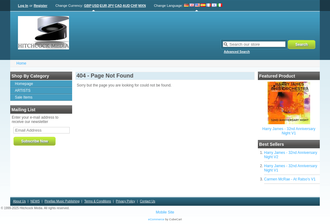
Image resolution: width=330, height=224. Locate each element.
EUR (103, 5)
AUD (126, 5)
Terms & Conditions (97, 201)
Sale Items (24, 97)
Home (21, 63)
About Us (19, 201)
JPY (111, 5)
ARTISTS (22, 90)
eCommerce (156, 219)
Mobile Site (165, 212)
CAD (118, 5)
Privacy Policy (125, 201)
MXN (142, 5)
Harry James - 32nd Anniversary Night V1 (288, 131)
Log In (23, 5)
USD (95, 5)
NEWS (35, 201)
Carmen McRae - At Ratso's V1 (289, 179)
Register (40, 5)
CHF (134, 5)
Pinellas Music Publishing (62, 201)
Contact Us (147, 201)
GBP (87, 5)
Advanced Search (237, 51)
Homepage (24, 84)
